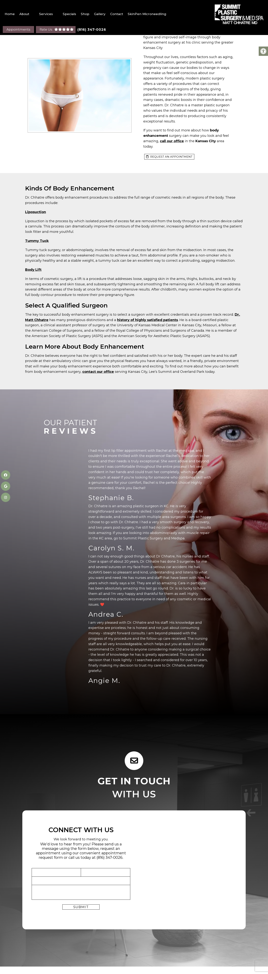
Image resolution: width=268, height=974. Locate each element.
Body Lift (33, 270)
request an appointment (169, 156)
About (24, 14)
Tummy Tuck (37, 241)
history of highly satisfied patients (147, 320)
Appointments (18, 29)
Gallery (100, 14)
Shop (85, 14)
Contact (116, 14)
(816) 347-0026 (91, 29)
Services (46, 14)
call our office (172, 141)
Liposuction (35, 212)
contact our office (98, 372)
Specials (69, 14)
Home (10, 14)
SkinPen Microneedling (147, 14)
